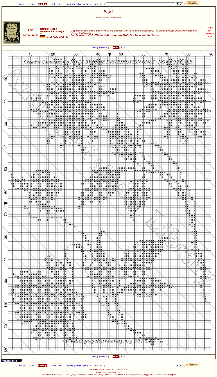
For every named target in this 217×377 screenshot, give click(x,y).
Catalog (42, 4)
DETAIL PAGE (30, 35)
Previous (103, 47)
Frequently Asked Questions (78, 4)
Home (21, 4)
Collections (56, 4)
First (94, 47)
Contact (99, 4)
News (31, 4)
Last (123, 47)
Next (116, 47)
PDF (30, 30)
